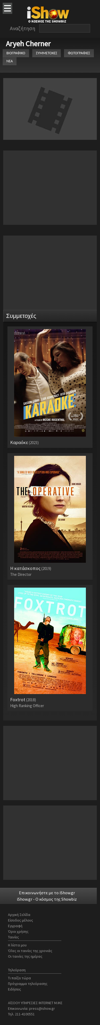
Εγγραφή (15, 925)
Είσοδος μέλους (20, 920)
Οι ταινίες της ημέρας (25, 956)
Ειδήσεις (14, 989)
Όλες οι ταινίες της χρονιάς (30, 950)
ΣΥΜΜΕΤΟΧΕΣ (46, 53)
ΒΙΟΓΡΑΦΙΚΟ (15, 53)
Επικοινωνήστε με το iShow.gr (47, 892)
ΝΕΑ (9, 61)
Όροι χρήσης (18, 931)
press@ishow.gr (42, 1008)
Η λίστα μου (17, 945)
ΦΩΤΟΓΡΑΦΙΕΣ (79, 53)
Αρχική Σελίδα (19, 914)
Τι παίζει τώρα (19, 978)
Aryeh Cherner (28, 43)
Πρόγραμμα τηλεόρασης (27, 983)
